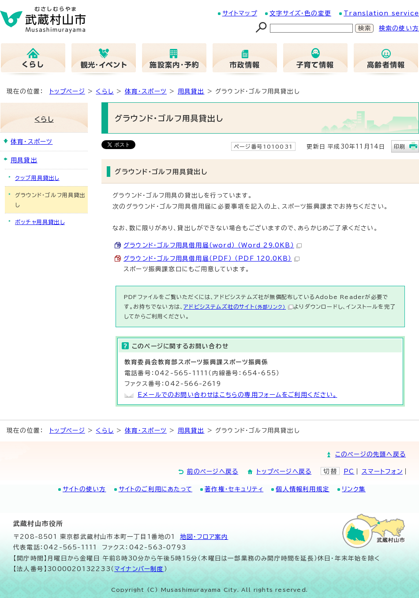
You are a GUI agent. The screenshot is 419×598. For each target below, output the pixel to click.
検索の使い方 (399, 28)
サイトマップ (239, 13)
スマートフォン (382, 471)
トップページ (67, 91)
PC (349, 471)
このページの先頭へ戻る (370, 454)
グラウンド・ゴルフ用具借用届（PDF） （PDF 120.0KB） (211, 258)
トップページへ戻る (283, 471)
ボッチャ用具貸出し (40, 221)
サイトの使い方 (84, 489)
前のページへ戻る (213, 471)
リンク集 (354, 489)
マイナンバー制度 (139, 569)
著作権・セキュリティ (234, 489)
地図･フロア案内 (204, 537)
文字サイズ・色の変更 (300, 13)
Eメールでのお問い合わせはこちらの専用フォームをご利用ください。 (237, 395)
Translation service (381, 13)
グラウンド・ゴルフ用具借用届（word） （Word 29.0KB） (212, 245)
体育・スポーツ (146, 91)
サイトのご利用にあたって (155, 489)
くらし (105, 91)
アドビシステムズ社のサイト (238, 306)
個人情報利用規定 (302, 489)
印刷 (399, 146)
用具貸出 (191, 91)
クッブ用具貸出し (37, 177)
